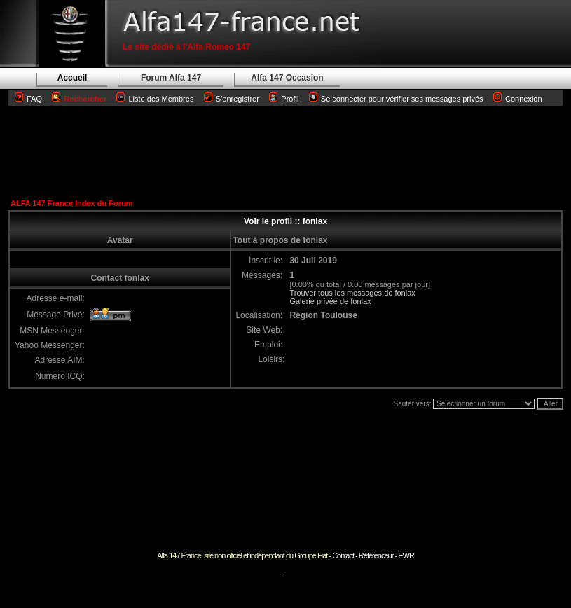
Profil (289, 99)
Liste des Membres (154, 99)
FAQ (34, 99)
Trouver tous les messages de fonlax (352, 293)
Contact (343, 555)
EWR (406, 555)
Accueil (72, 78)
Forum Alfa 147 (171, 78)
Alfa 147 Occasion (287, 78)
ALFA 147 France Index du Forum (71, 203)
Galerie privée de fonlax (330, 301)
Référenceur (376, 555)
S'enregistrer (237, 99)
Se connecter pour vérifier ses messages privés (396, 99)
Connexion (517, 99)
